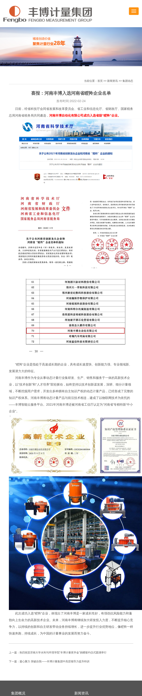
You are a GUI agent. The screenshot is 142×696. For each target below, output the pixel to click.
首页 (100, 80)
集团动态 (127, 80)
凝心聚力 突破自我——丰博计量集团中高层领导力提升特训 (54, 661)
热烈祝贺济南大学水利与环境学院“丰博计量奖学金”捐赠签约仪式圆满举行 (63, 652)
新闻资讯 (112, 80)
